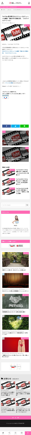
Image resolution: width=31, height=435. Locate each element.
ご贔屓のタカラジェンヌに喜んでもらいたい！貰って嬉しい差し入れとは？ (15, 356)
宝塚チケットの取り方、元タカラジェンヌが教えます (14, 270)
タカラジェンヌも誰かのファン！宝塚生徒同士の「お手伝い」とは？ (15, 333)
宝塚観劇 (26, 253)
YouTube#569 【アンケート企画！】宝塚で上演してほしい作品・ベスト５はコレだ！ (23, 410)
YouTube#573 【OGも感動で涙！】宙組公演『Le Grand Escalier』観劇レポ (22, 172)
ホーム (3, 433)
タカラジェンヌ (25, 315)
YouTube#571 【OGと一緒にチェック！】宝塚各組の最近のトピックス (8, 410)
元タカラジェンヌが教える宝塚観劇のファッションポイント (15, 291)
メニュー (15, 433)
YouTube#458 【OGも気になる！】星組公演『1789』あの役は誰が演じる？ (22, 181)
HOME (3, 9)
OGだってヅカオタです (19, 423)
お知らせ (9, 9)
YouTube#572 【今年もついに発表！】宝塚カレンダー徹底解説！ (23, 394)
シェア (9, 433)
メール (22, 433)
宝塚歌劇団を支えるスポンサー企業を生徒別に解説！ (14, 311)
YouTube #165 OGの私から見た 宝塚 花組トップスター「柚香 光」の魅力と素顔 (22, 191)
